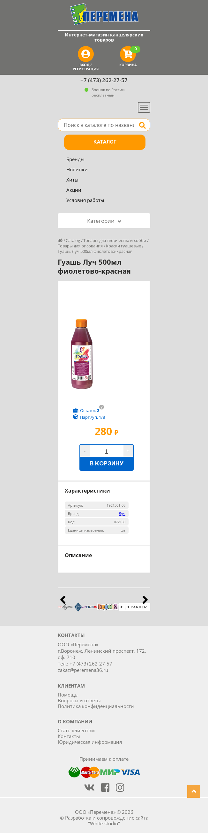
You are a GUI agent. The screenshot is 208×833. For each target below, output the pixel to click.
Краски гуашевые (123, 246)
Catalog (73, 240)
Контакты (69, 736)
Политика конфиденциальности (96, 706)
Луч (122, 513)
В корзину (106, 464)
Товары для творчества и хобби (114, 240)
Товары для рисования (80, 246)
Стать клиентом (76, 730)
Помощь (68, 694)
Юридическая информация (90, 742)
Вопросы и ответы (79, 700)
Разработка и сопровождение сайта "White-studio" (106, 820)
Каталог (104, 142)
